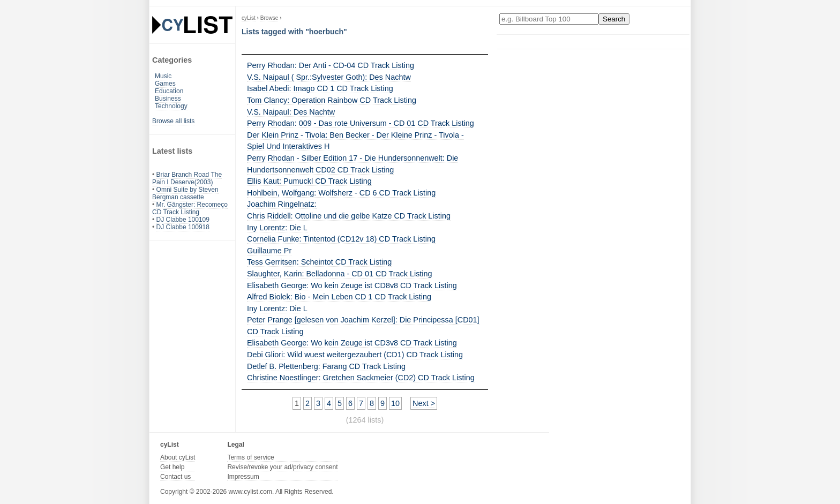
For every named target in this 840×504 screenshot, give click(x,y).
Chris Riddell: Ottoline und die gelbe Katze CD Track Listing (349, 216)
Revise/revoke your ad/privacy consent (282, 467)
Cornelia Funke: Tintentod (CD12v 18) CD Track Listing (341, 239)
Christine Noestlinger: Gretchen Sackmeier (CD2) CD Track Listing (361, 377)
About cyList (177, 457)
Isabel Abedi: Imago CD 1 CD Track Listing (320, 88)
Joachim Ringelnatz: (282, 204)
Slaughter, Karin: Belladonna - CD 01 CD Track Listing (339, 273)
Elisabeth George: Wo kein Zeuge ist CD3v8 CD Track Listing (352, 342)
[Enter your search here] (548, 19)
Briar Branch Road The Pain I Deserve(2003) (187, 178)
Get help (172, 467)
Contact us (175, 476)
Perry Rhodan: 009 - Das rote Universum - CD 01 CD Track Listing (360, 123)
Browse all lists (173, 121)
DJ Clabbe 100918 (182, 227)
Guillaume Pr (269, 250)
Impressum (243, 476)
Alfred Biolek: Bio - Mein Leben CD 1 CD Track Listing (339, 296)
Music (163, 76)
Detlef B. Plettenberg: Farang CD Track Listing (326, 366)
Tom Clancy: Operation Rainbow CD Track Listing (331, 100)
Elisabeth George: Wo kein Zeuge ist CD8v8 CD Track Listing (352, 285)
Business (168, 98)
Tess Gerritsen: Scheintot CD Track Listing (319, 262)
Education (169, 91)
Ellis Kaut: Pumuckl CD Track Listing (309, 181)
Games (165, 83)
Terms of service (250, 457)
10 (395, 403)
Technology (171, 106)
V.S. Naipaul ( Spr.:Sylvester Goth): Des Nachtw (329, 77)
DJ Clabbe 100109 (182, 219)
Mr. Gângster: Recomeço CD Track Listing (190, 208)
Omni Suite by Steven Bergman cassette (185, 193)
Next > (423, 403)
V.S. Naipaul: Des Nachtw (291, 112)
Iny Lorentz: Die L (277, 227)
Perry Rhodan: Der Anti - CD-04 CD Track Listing (330, 65)
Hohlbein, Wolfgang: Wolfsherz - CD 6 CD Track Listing (341, 193)
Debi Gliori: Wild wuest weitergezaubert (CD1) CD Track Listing (355, 354)
